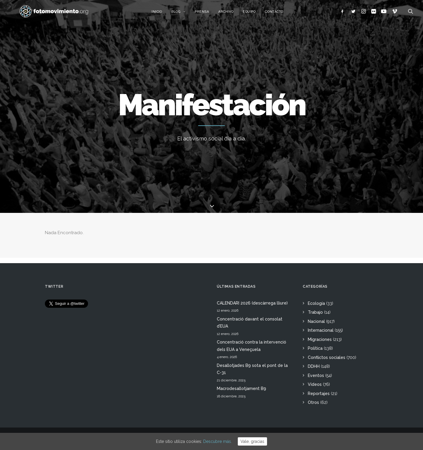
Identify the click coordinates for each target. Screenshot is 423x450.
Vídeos (315, 384)
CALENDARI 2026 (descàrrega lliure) (252, 303)
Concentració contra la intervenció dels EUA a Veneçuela (251, 346)
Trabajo (315, 312)
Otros (313, 402)
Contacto (281, 14)
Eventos (316, 375)
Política (315, 348)
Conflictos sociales (326, 357)
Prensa (208, 14)
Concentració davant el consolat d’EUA (249, 323)
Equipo (256, 14)
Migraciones (320, 339)
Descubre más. (217, 441)
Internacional (320, 330)
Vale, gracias (252, 441)
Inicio (163, 14)
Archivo (232, 14)
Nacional (316, 321)
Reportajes (319, 393)
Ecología (316, 303)
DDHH (314, 366)
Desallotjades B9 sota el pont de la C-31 (252, 369)
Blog (185, 14)
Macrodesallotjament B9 (241, 388)
